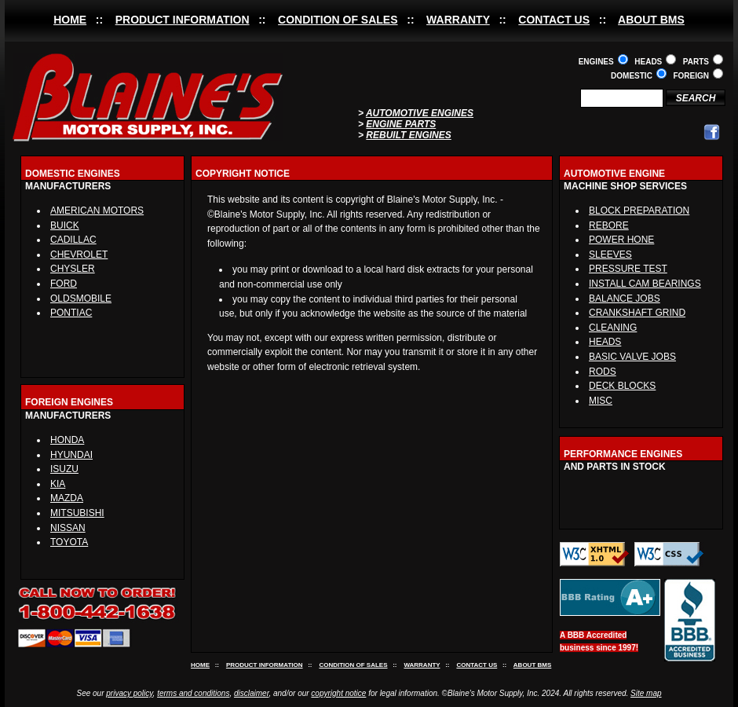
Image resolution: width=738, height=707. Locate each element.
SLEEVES (610, 254)
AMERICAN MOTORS (97, 210)
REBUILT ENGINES (408, 135)
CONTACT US (554, 19)
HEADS (605, 341)
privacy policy (129, 693)
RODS (602, 371)
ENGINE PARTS (401, 124)
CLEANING (613, 327)
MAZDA (66, 498)
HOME (69, 19)
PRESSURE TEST (628, 268)
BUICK (64, 225)
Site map (645, 693)
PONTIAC (71, 312)
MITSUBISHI (77, 512)
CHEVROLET (79, 254)
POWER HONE (621, 239)
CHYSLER (72, 268)
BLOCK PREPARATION (639, 210)
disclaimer (251, 693)
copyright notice (338, 693)
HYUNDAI (71, 454)
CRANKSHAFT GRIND (637, 312)
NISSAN (68, 527)
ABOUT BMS (651, 19)
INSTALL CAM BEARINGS (645, 283)
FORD (63, 283)
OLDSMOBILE (80, 298)
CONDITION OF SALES (337, 19)
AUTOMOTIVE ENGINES (419, 113)
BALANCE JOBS (624, 298)
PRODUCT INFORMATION (182, 19)
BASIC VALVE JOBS (632, 356)
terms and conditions (193, 693)
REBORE (609, 225)
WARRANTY (458, 19)
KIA (57, 483)
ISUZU (64, 468)
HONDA (67, 439)
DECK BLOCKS (622, 385)
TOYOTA (69, 542)
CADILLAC (73, 239)
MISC (600, 400)
